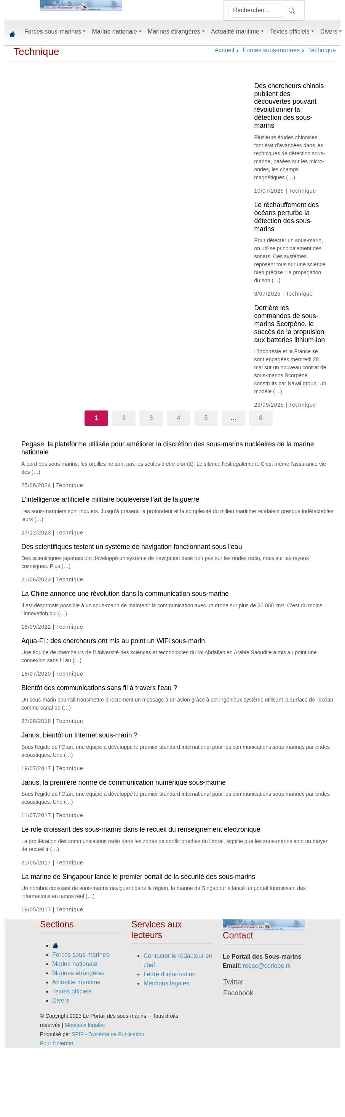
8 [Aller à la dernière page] (260, 418)
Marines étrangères (78, 973)
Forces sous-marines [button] (52, 31)
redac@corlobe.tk (267, 965)
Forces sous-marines (80, 954)
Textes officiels (72, 991)
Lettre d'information (169, 974)
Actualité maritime (76, 982)
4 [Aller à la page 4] (178, 418)
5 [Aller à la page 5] (206, 418)
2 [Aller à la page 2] (124, 418)
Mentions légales (166, 983)
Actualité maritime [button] (235, 31)
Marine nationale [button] (114, 31)
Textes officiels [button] (290, 31)
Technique (36, 51)
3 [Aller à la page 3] (151, 418)
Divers (60, 1000)
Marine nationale (74, 964)
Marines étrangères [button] (174, 31)
